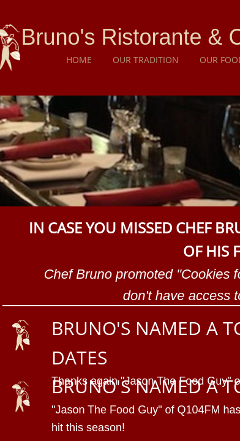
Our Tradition (146, 60)
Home (79, 60)
